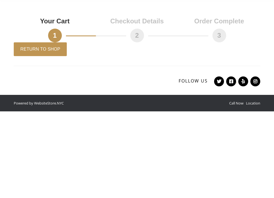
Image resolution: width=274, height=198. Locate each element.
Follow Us (193, 81)
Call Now (236, 103)
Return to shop (40, 49)
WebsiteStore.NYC (49, 103)
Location (253, 103)
